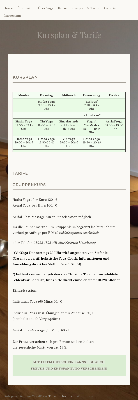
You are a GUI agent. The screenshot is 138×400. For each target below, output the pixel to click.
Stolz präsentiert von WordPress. (26, 396)
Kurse (62, 8)
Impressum (12, 15)
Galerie (110, 8)
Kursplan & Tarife (86, 8)
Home (8, 8)
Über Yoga (46, 8)
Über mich (25, 8)
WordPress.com (87, 396)
